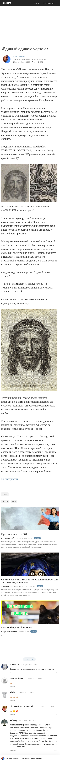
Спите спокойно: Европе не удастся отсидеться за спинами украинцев (29, 581)
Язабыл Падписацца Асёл (12, 586)
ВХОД (36, 3)
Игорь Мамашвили (9, 631)
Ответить (13, 673)
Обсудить (29, 659)
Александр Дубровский (11, 538)
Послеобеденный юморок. (16, 627)
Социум (5, 494)
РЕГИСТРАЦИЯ (48, 3)
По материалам (9, 479)
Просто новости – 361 (14, 534)
